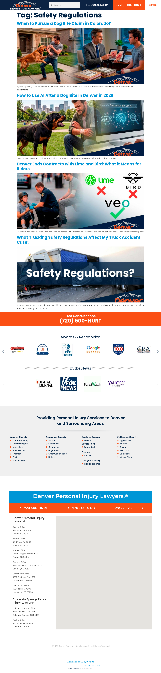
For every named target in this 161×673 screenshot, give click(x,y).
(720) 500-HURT (128, 5)
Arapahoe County (56, 437)
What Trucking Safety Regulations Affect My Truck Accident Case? (78, 240)
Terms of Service (96, 665)
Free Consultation (97, 5)
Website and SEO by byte (80, 662)
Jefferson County (127, 437)
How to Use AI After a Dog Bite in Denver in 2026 (65, 95)
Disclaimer (58, 655)
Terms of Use (89, 655)
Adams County (18, 437)
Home (74, 639)
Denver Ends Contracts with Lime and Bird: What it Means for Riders (79, 166)
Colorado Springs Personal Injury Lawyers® (31, 601)
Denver (86, 452)
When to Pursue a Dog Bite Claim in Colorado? (64, 23)
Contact (86, 639)
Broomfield (88, 443)
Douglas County (91, 460)
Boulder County (91, 437)
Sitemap (104, 655)
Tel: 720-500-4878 (80, 508)
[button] (3, 351)
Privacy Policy (73, 655)
